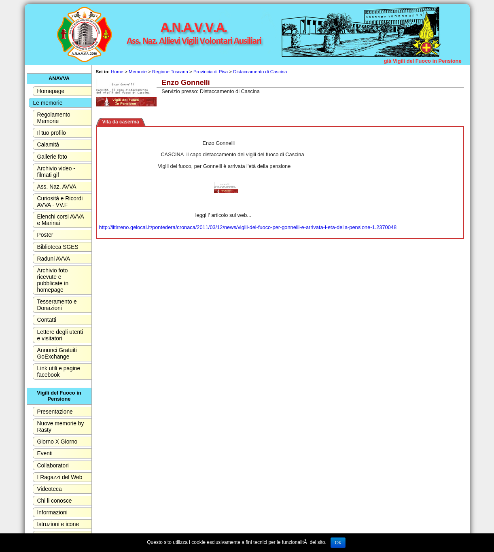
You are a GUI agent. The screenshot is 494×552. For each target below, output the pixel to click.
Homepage (51, 91)
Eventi (45, 453)
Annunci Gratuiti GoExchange (57, 353)
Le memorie (48, 103)
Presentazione (55, 411)
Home (117, 71)
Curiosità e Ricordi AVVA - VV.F (60, 201)
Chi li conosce (54, 500)
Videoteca (49, 489)
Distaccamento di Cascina (260, 71)
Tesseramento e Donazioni (57, 304)
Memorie (138, 71)
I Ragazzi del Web (60, 477)
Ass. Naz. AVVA (56, 186)
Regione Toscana (170, 71)
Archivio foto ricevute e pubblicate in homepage (53, 280)
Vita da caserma (120, 122)
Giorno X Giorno (57, 441)
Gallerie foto (52, 156)
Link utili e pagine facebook (59, 371)
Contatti (47, 319)
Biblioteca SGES (57, 247)
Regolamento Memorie (53, 117)
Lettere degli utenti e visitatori (60, 335)
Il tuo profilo (51, 133)
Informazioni (52, 512)
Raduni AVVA (53, 258)
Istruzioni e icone (58, 524)
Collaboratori (53, 465)
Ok (338, 543)
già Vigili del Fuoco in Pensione (423, 61)
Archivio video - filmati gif (56, 171)
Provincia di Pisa (210, 71)
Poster (45, 234)
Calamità (48, 144)
